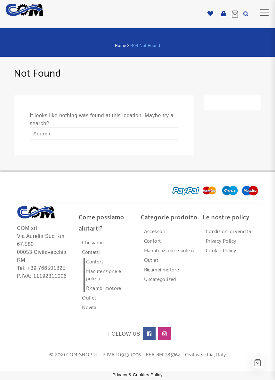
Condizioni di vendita (228, 231)
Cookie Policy (221, 251)
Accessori (155, 231)
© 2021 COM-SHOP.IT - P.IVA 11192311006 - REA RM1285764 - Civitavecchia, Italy (137, 355)
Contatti (91, 252)
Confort (94, 262)
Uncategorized (160, 279)
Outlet (89, 298)
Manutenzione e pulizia (103, 275)
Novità (89, 307)
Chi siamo (93, 243)
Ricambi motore (103, 288)
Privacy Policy (221, 241)
